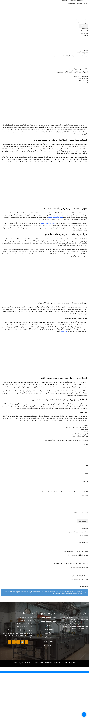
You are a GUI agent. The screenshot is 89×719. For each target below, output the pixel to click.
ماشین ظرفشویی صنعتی (48, 223)
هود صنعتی (63, 331)
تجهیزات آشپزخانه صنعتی (55, 217)
